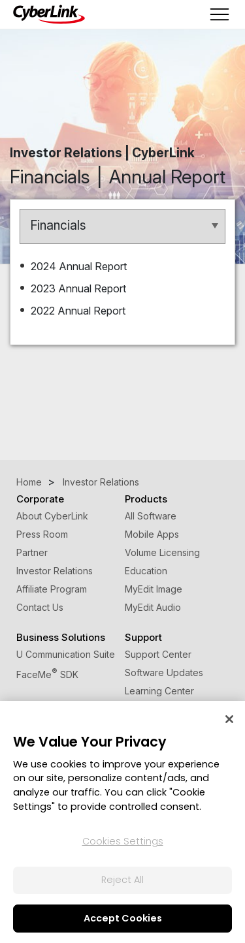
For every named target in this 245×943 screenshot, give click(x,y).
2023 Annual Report (80, 288)
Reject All (122, 879)
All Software (150, 515)
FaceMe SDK (47, 674)
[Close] (229, 719)
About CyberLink (52, 515)
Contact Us (39, 607)
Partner (32, 552)
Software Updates (164, 672)
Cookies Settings (122, 841)
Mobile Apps (152, 534)
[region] (122, 822)
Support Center (158, 654)
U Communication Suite (65, 654)
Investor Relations (54, 570)
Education (146, 570)
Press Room (42, 534)
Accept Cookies (123, 918)
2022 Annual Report (79, 310)
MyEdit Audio (153, 607)
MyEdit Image (153, 589)
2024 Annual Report (80, 266)
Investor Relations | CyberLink (102, 153)
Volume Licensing (162, 552)
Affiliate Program (51, 589)
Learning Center (159, 690)
